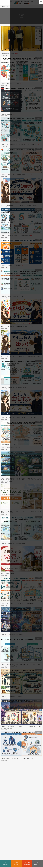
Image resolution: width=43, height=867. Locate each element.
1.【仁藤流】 (5, 779)
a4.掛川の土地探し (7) (7, 804)
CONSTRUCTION (13, 835)
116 (24, 765)
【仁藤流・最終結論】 (8, 114)
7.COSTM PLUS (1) (6, 795)
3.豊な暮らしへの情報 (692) (8, 785)
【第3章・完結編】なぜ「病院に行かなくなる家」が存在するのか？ (18, 758)
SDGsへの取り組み (20, 826)
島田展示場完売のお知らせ (7, 573)
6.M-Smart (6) (5, 792)
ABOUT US (10, 822)
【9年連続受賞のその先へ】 (9, 53)
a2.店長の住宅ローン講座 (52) (8, 799)
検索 (35, 772)
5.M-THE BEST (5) (6, 790)
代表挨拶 (11, 826)
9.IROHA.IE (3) (5, 797)
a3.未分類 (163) (5, 802)
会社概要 (4, 826)
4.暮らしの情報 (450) (7, 788)
